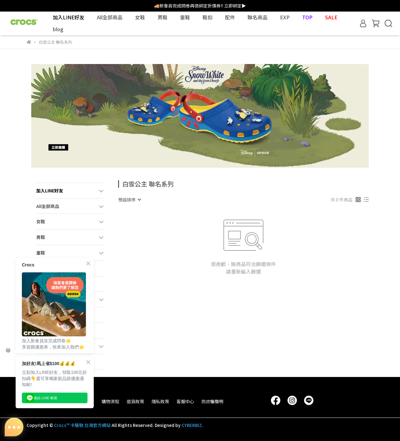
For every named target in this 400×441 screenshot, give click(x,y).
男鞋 (163, 17)
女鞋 (140, 17)
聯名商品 (258, 17)
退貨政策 (135, 401)
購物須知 (110, 401)
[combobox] (129, 199)
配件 (230, 17)
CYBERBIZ (192, 425)
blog (58, 29)
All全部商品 (109, 17)
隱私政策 (160, 401)
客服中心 (185, 401)
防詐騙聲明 (212, 401)
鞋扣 (207, 17)
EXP (285, 17)
